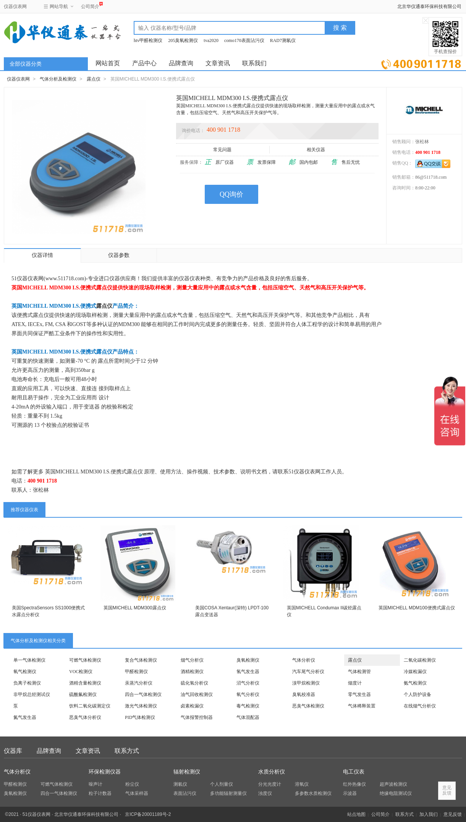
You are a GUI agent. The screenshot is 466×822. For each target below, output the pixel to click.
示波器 (350, 793)
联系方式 (127, 751)
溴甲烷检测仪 (306, 683)
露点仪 (93, 79)
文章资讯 (217, 63)
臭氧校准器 (303, 694)
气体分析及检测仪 (58, 79)
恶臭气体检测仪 (308, 706)
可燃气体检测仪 (85, 660)
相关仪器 (316, 149)
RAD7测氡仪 (283, 40)
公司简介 (90, 5)
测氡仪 (180, 784)
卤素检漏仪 (192, 706)
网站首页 (107, 63)
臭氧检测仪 (247, 660)
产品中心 (144, 63)
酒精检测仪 (192, 671)
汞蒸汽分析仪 (138, 683)
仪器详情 (42, 255)
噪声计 (95, 784)
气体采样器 (136, 793)
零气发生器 (359, 694)
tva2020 (211, 40)
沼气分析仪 (247, 683)
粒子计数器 (100, 793)
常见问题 (223, 149)
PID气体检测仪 (140, 717)
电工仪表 (353, 772)
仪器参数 (118, 255)
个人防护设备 (417, 694)
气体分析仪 (303, 660)
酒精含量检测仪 (85, 683)
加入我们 (428, 814)
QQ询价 (231, 194)
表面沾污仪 (184, 793)
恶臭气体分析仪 (85, 717)
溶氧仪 (302, 784)
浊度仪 (265, 793)
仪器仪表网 (15, 6)
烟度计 (355, 683)
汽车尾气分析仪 (308, 671)
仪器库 (13, 751)
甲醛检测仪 (136, 671)
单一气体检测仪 (29, 660)
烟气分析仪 (192, 660)
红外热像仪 (354, 784)
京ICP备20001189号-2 (148, 814)
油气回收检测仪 (197, 694)
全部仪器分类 (26, 64)
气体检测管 (359, 671)
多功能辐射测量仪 (228, 793)
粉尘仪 (132, 784)
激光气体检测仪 (141, 706)
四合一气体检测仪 (143, 694)
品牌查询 (181, 63)
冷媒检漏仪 (415, 671)
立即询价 (421, 63)
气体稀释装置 (361, 706)
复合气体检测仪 (141, 660)
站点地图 (356, 814)
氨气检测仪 (415, 683)
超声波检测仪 (393, 784)
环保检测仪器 (105, 772)
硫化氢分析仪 (194, 683)
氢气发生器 (247, 671)
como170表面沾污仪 (244, 40)
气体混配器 (247, 717)
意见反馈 (452, 814)
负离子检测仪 (27, 683)
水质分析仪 (271, 772)
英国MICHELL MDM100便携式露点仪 (417, 607)
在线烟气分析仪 (420, 706)
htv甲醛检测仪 (148, 40)
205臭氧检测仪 (183, 40)
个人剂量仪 (221, 784)
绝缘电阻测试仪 (396, 793)
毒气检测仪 (247, 706)
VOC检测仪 (80, 671)
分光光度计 (269, 784)
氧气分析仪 (247, 694)
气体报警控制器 (197, 717)
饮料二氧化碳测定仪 (89, 706)
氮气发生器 (24, 717)
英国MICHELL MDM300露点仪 (135, 607)
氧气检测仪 (24, 671)
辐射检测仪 (186, 772)
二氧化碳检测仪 (420, 660)
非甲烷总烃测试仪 (31, 694)
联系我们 (254, 63)
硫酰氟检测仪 (83, 694)
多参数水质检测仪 (313, 793)
